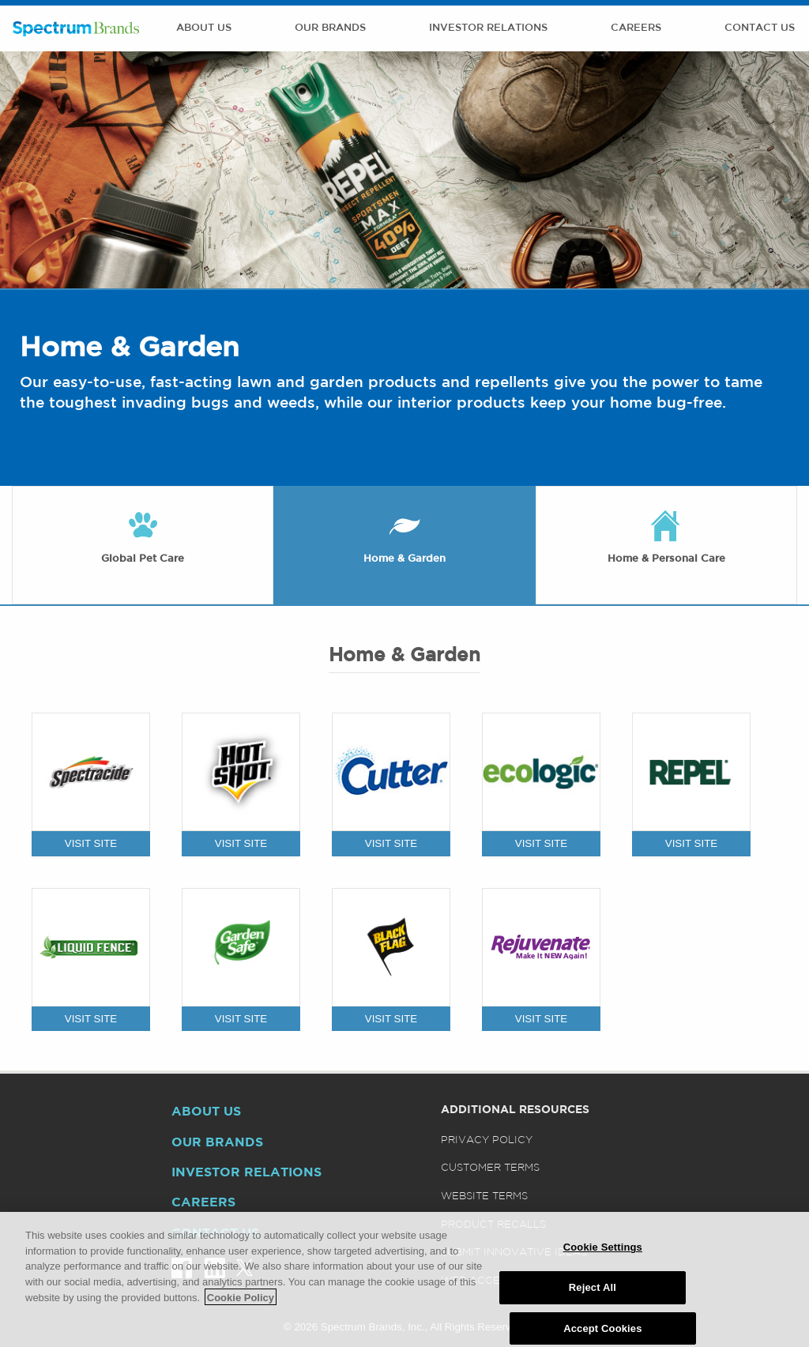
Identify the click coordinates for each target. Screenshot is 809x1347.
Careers (636, 28)
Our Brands (330, 28)
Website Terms (484, 1196)
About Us (203, 28)
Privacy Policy (486, 1140)
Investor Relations (488, 28)
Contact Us (759, 28)
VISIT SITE (91, 843)
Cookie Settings (602, 1258)
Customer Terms (490, 1168)
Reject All (592, 1298)
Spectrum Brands (76, 28)
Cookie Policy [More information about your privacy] (240, 1308)
